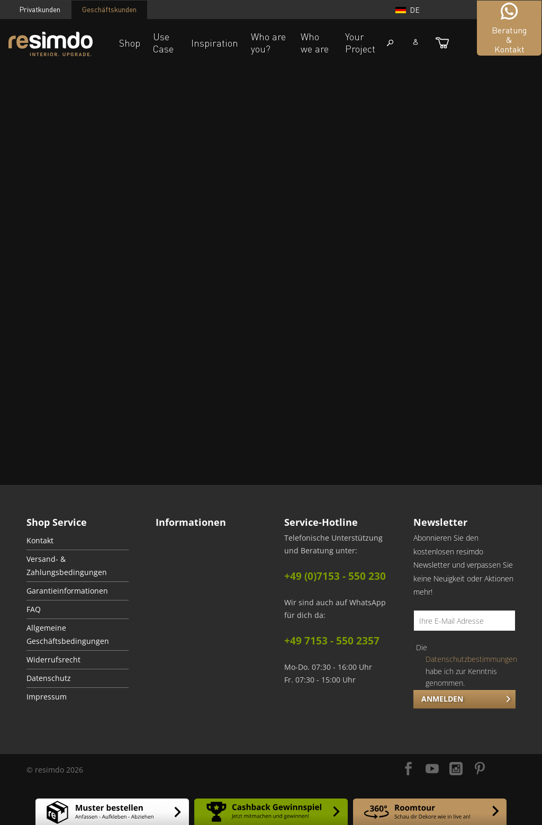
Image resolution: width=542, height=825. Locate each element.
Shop (129, 43)
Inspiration (214, 43)
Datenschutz (48, 678)
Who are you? (268, 43)
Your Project (360, 43)
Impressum (46, 697)
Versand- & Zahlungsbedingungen (66, 565)
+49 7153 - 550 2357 (332, 641)
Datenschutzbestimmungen (471, 659)
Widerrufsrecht (53, 660)
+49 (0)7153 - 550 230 (335, 576)
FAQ (33, 609)
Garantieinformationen (67, 591)
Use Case (163, 43)
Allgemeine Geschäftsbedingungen (67, 634)
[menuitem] (77, 541)
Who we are (315, 43)
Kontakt (39, 540)
